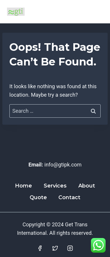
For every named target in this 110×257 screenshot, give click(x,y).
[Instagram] (70, 248)
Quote (38, 197)
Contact (69, 197)
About (86, 186)
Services (55, 186)
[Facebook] (40, 248)
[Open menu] (96, 12)
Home (23, 186)
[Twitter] (55, 248)
